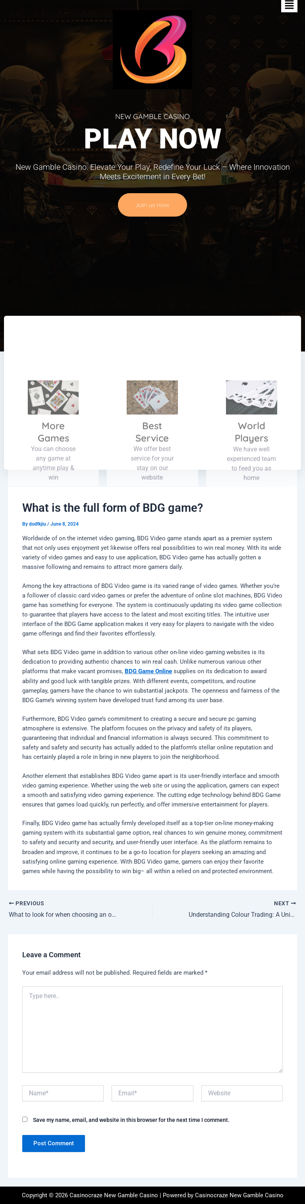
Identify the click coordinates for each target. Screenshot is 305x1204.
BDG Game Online (148, 671)
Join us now (152, 205)
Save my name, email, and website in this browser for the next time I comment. (131, 1120)
